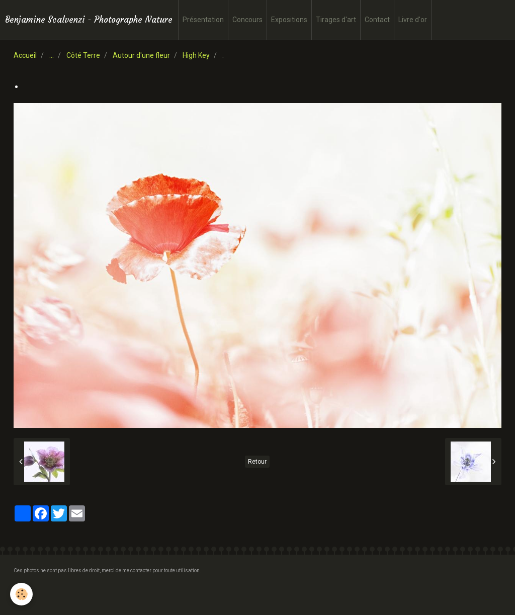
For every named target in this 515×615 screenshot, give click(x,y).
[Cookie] (21, 594)
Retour (257, 461)
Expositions (289, 20)
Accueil (25, 55)
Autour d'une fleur (141, 55)
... (51, 55)
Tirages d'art (336, 20)
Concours (247, 20)
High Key (196, 55)
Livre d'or (412, 20)
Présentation (203, 20)
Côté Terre (83, 55)
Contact (377, 20)
